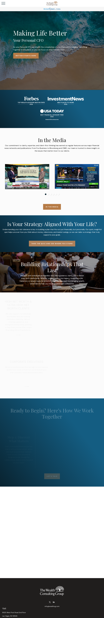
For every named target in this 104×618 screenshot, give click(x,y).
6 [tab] (58, 194)
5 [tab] (56, 194)
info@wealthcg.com (52, 606)
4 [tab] (53, 194)
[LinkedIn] (53, 602)
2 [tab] (48, 194)
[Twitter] (49, 602)
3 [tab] (50, 194)
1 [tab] (45, 194)
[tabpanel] (27, 176)
